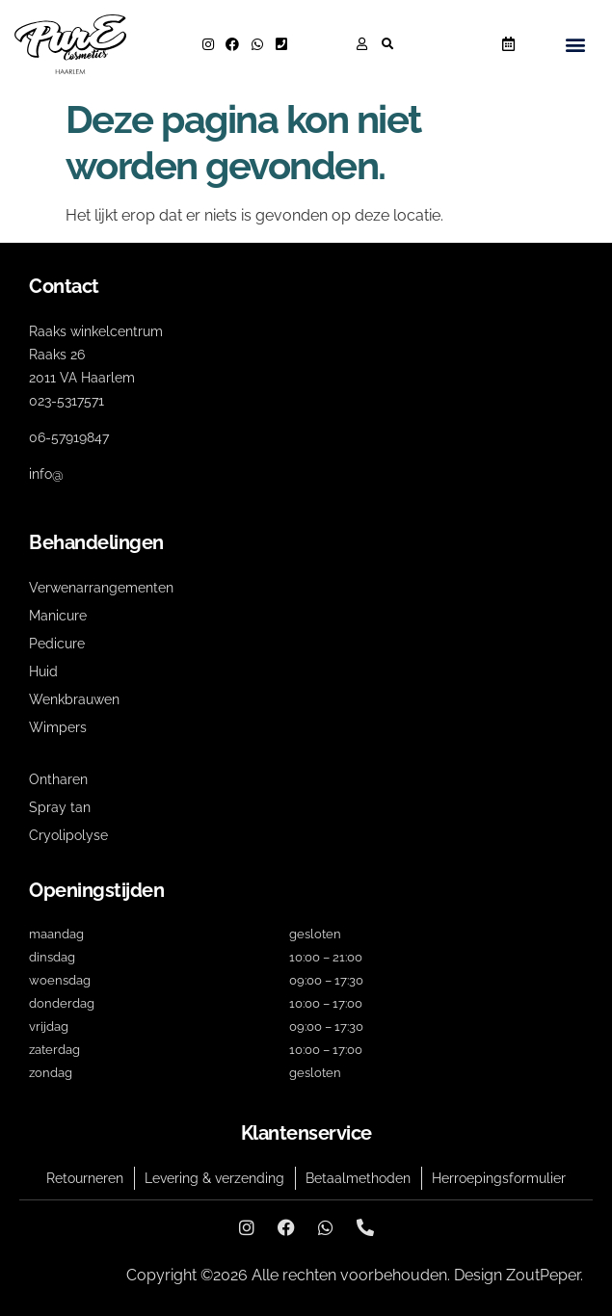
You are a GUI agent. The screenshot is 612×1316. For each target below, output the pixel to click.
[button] (387, 45)
